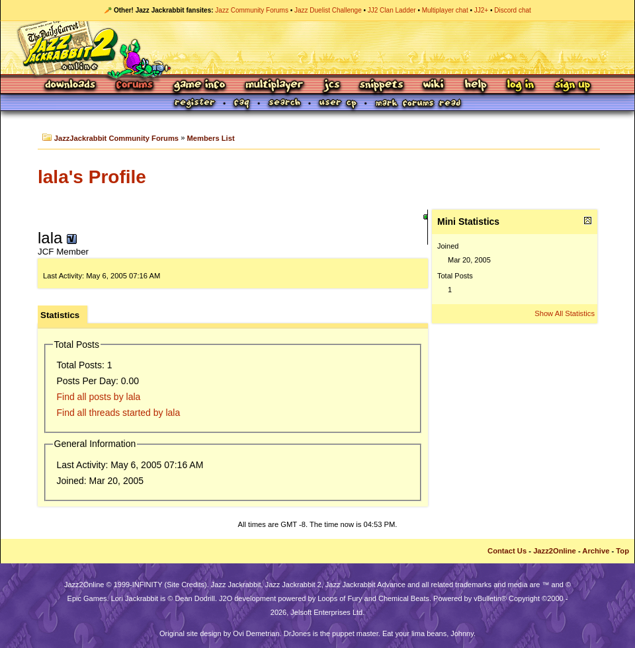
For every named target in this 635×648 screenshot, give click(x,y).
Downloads (71, 85)
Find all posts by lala (99, 396)
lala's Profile (92, 177)
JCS (331, 85)
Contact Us (507, 551)
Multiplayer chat (445, 10)
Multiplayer (274, 85)
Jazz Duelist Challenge (328, 10)
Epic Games (87, 598)
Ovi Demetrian (256, 633)
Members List (211, 138)
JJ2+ (481, 10)
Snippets (382, 85)
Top (622, 551)
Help (475, 85)
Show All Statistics (564, 313)
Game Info (199, 85)
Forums (135, 85)
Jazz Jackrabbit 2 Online (317, 47)
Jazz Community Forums (251, 10)
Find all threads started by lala (119, 412)
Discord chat (512, 10)
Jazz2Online (554, 551)
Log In (520, 85)
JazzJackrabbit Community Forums (116, 138)
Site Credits (185, 584)
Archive (595, 551)
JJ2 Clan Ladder (392, 10)
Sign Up (572, 85)
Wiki (434, 85)
